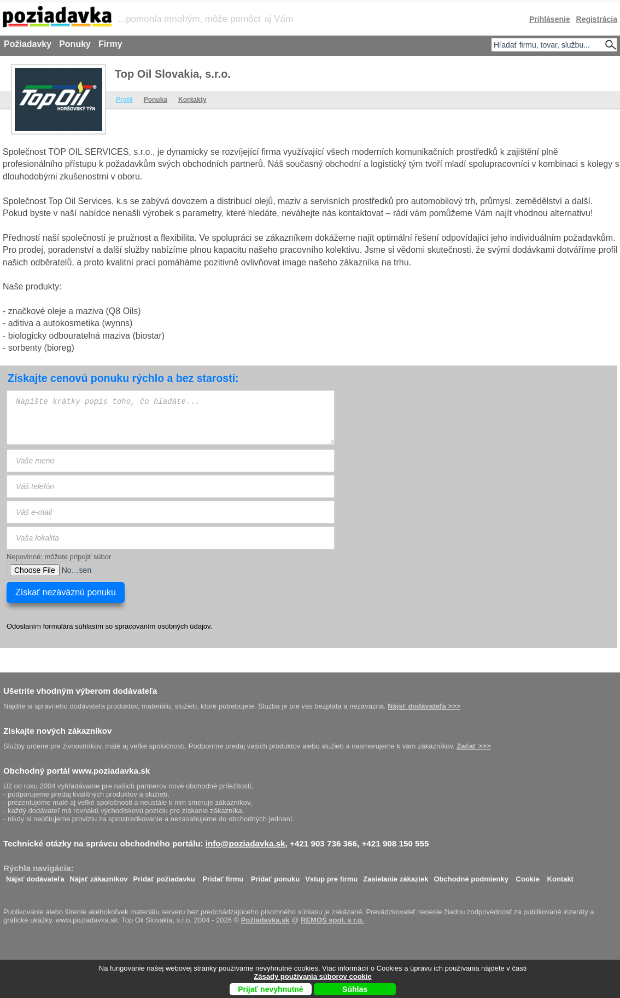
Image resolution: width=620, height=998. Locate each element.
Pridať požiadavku (164, 876)
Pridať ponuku (275, 876)
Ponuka (155, 99)
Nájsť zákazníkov (99, 876)
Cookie (528, 876)
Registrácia (596, 19)
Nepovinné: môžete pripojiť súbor (59, 557)
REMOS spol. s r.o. (332, 920)
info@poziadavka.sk (245, 843)
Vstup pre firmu (331, 876)
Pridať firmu (222, 876)
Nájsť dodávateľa (35, 876)
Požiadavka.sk (265, 920)
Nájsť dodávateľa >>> (424, 706)
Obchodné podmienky (471, 876)
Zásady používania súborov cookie (312, 976)
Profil (124, 99)
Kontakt (560, 876)
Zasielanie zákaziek (395, 876)
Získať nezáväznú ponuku (65, 592)
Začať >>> (473, 746)
